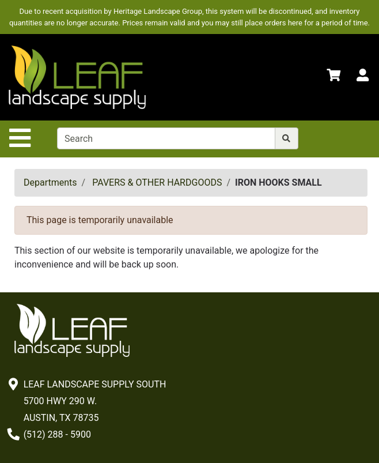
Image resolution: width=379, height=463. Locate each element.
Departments (50, 182)
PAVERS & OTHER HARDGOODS (157, 182)
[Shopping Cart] (333, 76)
